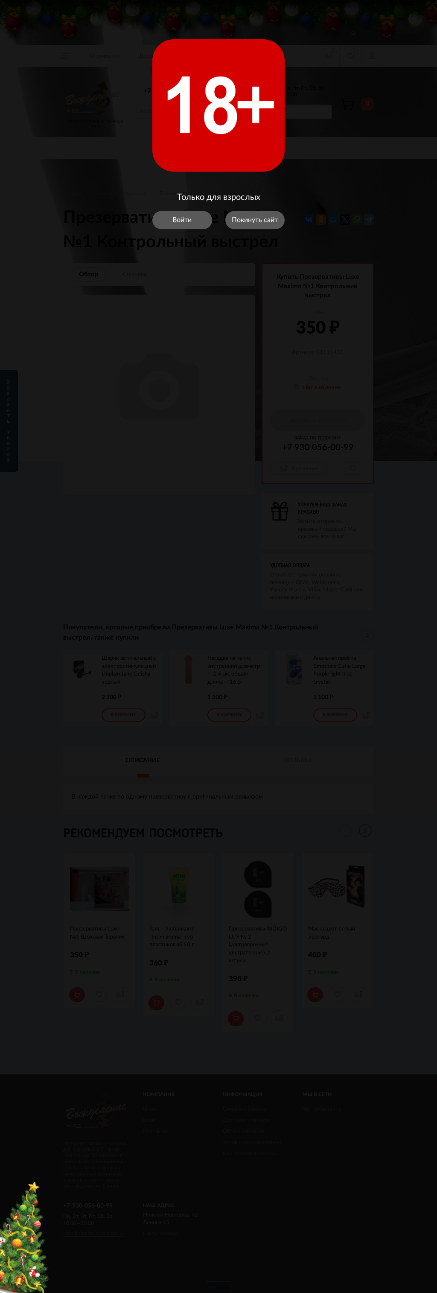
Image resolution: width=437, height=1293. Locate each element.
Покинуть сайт (255, 219)
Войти (182, 219)
